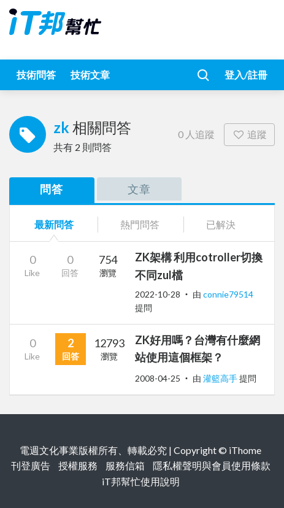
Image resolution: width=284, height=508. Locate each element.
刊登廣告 (30, 465)
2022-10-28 (157, 294)
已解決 (221, 224)
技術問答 (36, 74)
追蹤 (249, 134)
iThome (245, 450)
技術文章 (90, 74)
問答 (51, 189)
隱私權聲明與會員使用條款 (212, 465)
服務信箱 (125, 465)
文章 (139, 189)
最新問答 (54, 224)
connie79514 (228, 294)
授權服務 (78, 465)
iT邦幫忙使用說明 (141, 481)
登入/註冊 (246, 74)
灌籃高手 (221, 378)
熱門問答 (139, 224)
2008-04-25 (157, 378)
